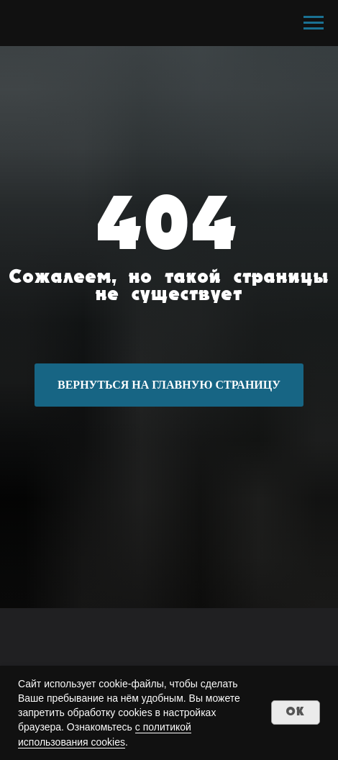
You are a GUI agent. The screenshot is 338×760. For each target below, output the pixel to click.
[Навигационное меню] (313, 23)
